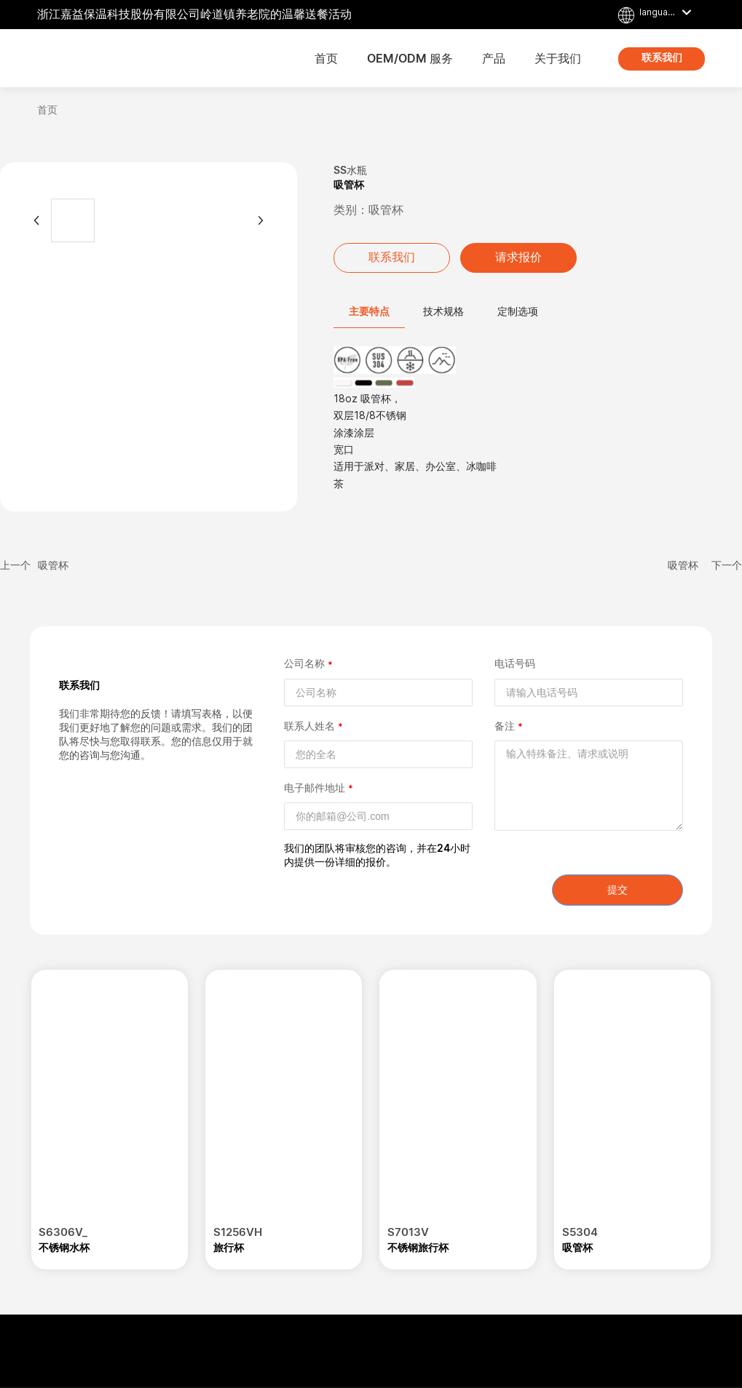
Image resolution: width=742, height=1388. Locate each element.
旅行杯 (228, 1247)
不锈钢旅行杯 (418, 1247)
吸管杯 (53, 565)
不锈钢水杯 (64, 1247)
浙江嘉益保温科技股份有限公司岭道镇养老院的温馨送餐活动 (194, 14)
